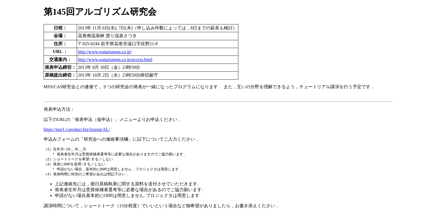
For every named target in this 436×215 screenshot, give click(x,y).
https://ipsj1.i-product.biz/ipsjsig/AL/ (77, 129)
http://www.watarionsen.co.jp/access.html (115, 59)
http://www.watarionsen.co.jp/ (105, 51)
